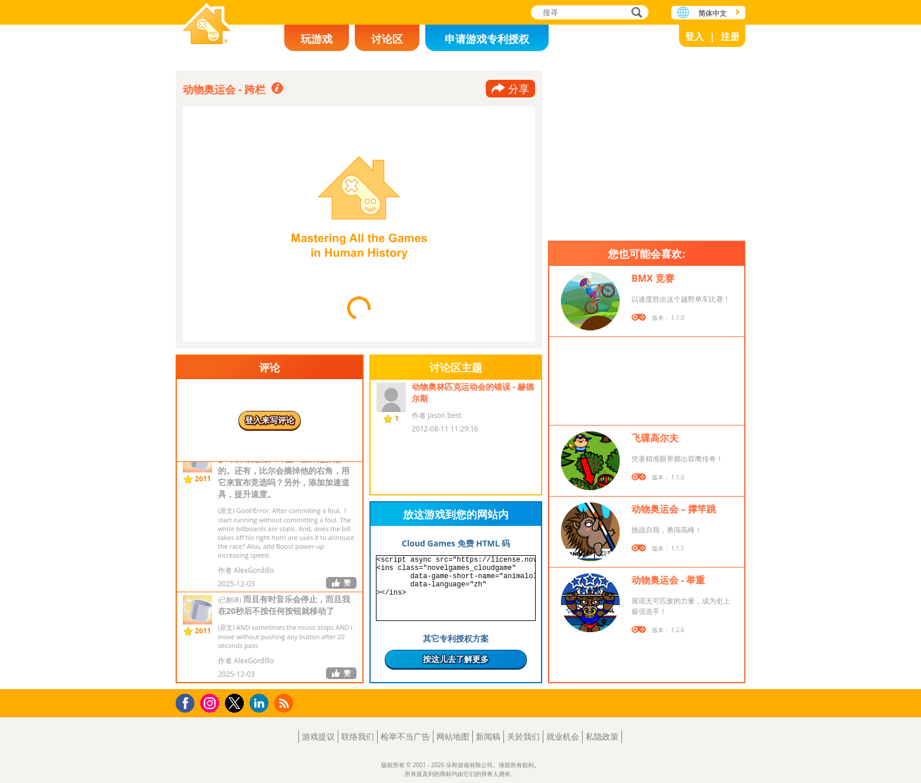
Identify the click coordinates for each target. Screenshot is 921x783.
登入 (694, 36)
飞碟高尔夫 (654, 437)
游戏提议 (318, 736)
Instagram (211, 702)
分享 (518, 89)
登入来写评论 (269, 420)
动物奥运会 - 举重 (668, 579)
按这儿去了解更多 (456, 658)
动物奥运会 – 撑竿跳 (673, 508)
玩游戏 (316, 39)
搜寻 (634, 13)
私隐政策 (602, 736)
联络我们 (357, 736)
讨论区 (387, 39)
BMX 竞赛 (652, 278)
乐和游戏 (207, 25)
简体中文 (712, 13)
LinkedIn (261, 703)
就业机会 (562, 736)
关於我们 (523, 736)
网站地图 (452, 736)
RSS (285, 703)
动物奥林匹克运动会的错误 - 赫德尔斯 (473, 392)
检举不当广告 (405, 736)
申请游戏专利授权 (487, 39)
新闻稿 (488, 736)
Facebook (188, 702)
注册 (730, 36)
